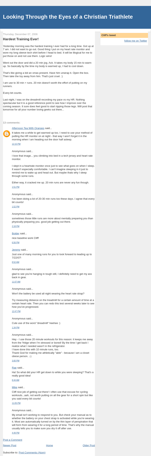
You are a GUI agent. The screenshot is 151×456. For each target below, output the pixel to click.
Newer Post (9, 445)
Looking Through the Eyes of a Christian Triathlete (68, 17)
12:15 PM (16, 144)
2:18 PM (15, 226)
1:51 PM (15, 187)
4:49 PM (15, 433)
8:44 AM (15, 380)
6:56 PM (15, 242)
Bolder (15, 233)
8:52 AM (15, 262)
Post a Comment (12, 439)
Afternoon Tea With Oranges (28, 128)
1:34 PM (15, 328)
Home (49, 445)
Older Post (89, 445)
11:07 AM (16, 282)
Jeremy (16, 249)
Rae (14, 367)
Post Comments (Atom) (32, 452)
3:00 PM (15, 361)
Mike (14, 387)
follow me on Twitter (135, 40)
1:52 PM (15, 207)
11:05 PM (16, 403)
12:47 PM (16, 311)
